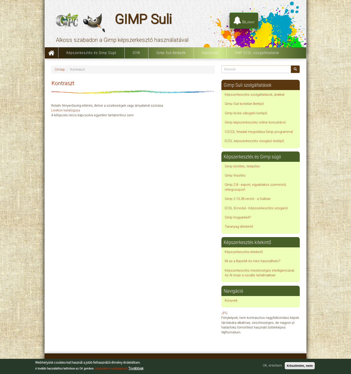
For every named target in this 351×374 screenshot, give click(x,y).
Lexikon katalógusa (65, 110)
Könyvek (231, 300)
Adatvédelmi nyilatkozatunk (111, 368)
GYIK (136, 53)
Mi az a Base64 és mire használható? (252, 261)
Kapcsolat (210, 53)
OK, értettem (272, 366)
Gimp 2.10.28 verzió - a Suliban (248, 199)
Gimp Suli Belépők (171, 53)
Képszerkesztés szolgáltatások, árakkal (254, 95)
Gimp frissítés (235, 175)
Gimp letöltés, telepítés (242, 166)
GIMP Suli (143, 21)
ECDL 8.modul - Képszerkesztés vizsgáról (256, 208)
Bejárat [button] (244, 20)
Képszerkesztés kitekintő (244, 252)
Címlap (51, 52)
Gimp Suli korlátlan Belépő (244, 104)
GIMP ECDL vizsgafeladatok (257, 53)
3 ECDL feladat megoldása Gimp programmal (259, 132)
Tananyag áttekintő (239, 227)
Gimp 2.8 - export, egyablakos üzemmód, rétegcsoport (255, 187)
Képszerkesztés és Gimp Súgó (91, 53)
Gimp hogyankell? (238, 217)
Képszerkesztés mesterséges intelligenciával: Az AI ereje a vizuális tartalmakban (260, 272)
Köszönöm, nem (300, 366)
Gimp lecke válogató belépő (246, 113)
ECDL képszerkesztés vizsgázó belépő (254, 141)
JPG (224, 313)
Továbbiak (135, 368)
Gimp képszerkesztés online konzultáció (255, 122)
